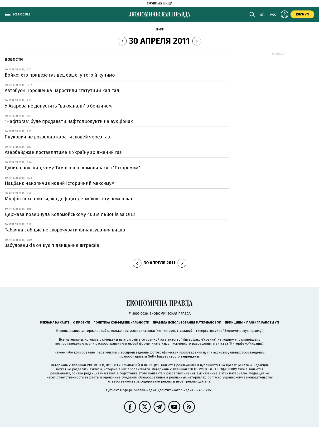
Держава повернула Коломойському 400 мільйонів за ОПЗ (70, 214)
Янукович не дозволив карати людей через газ (57, 137)
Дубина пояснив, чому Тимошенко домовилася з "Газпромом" (72, 168)
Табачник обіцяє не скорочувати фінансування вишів (65, 230)
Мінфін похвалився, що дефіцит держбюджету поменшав (69, 198)
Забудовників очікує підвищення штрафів (52, 245)
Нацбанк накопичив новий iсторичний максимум (60, 183)
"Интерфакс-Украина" (198, 340)
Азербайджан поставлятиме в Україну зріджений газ (63, 152)
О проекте (81, 322)
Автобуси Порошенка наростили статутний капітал (62, 90)
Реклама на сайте (54, 322)
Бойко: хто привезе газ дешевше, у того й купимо (60, 75)
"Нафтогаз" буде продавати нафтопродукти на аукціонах (69, 121)
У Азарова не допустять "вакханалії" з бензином (58, 106)
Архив (159, 29)
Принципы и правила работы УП (252, 322)
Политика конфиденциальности (121, 322)
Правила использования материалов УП (187, 322)
